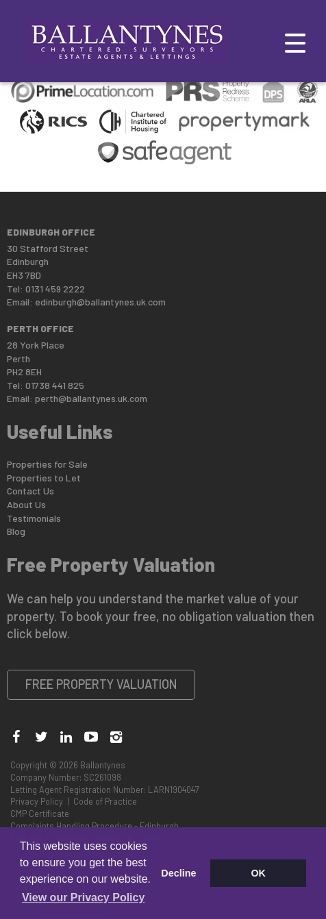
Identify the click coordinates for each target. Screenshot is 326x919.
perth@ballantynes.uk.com (91, 398)
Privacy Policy (36, 801)
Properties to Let (44, 477)
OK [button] (258, 873)
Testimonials (34, 518)
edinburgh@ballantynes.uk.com (100, 301)
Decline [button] (178, 873)
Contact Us (30, 490)
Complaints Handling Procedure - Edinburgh (94, 825)
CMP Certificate (39, 813)
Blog (16, 531)
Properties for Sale (47, 464)
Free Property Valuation (101, 684)
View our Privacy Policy (83, 897)
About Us (26, 504)
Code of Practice (105, 801)
